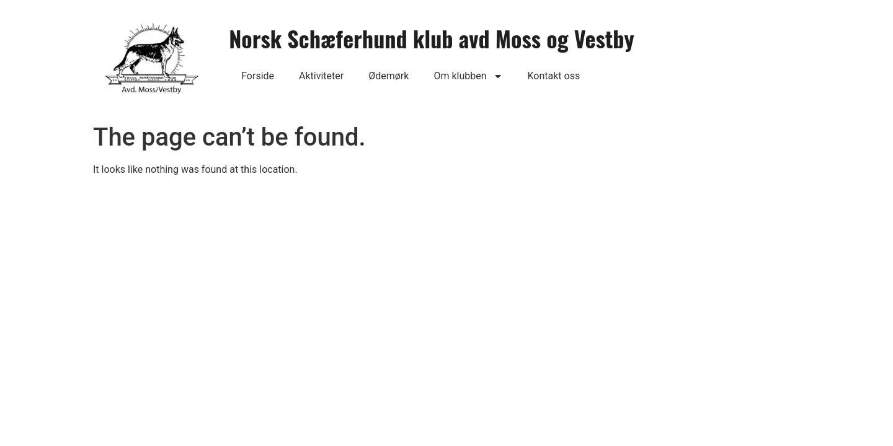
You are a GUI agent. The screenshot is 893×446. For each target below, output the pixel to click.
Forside (257, 76)
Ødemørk (388, 76)
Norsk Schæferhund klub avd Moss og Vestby (431, 38)
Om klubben (467, 76)
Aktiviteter (321, 76)
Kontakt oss (554, 76)
